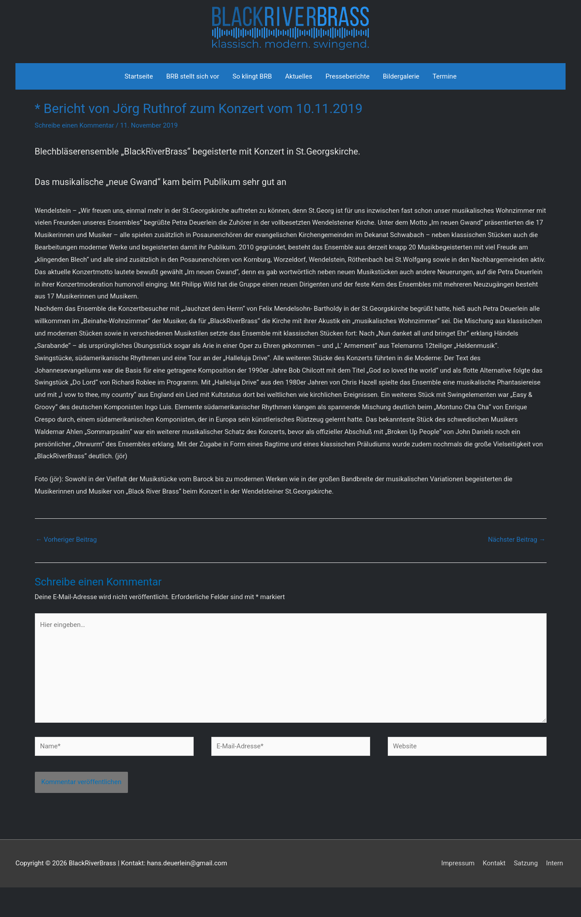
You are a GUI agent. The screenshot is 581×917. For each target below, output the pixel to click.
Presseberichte (348, 106)
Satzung (528, 893)
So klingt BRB (252, 106)
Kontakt (496, 893)
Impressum (460, 893)
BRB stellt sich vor (192, 106)
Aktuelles (298, 106)
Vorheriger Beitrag (66, 570)
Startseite (138, 106)
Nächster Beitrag (516, 570)
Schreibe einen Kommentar (74, 155)
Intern (557, 893)
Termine (445, 106)
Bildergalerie (401, 106)
